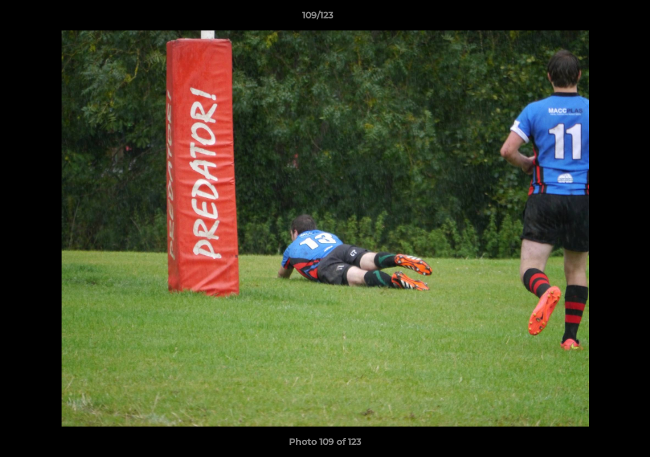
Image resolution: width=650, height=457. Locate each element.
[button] (596, 18)
